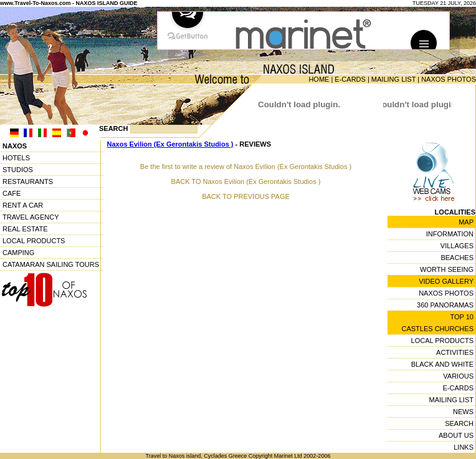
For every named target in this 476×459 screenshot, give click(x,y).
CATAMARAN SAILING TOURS (50, 264)
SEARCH (459, 423)
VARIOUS (458, 376)
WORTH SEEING (447, 269)
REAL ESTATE (25, 229)
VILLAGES (457, 245)
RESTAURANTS (27, 181)
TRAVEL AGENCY (30, 217)
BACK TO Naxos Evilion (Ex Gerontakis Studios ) (246, 181)
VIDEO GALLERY (446, 281)
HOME (318, 79)
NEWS (463, 411)
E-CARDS (350, 79)
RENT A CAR (22, 205)
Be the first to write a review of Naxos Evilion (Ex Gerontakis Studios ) (245, 166)
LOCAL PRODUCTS (33, 240)
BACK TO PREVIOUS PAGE (246, 196)
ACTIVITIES (455, 352)
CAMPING (18, 252)
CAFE (11, 193)
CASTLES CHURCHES (437, 328)
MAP (466, 222)
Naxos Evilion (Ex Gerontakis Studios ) (170, 144)
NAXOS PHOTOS (448, 79)
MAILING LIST (393, 79)
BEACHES (457, 257)
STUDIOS (17, 169)
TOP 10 (462, 317)
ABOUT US (456, 435)
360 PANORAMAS (445, 305)
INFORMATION (450, 234)
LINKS (464, 447)
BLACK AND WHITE (442, 364)
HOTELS (16, 158)
